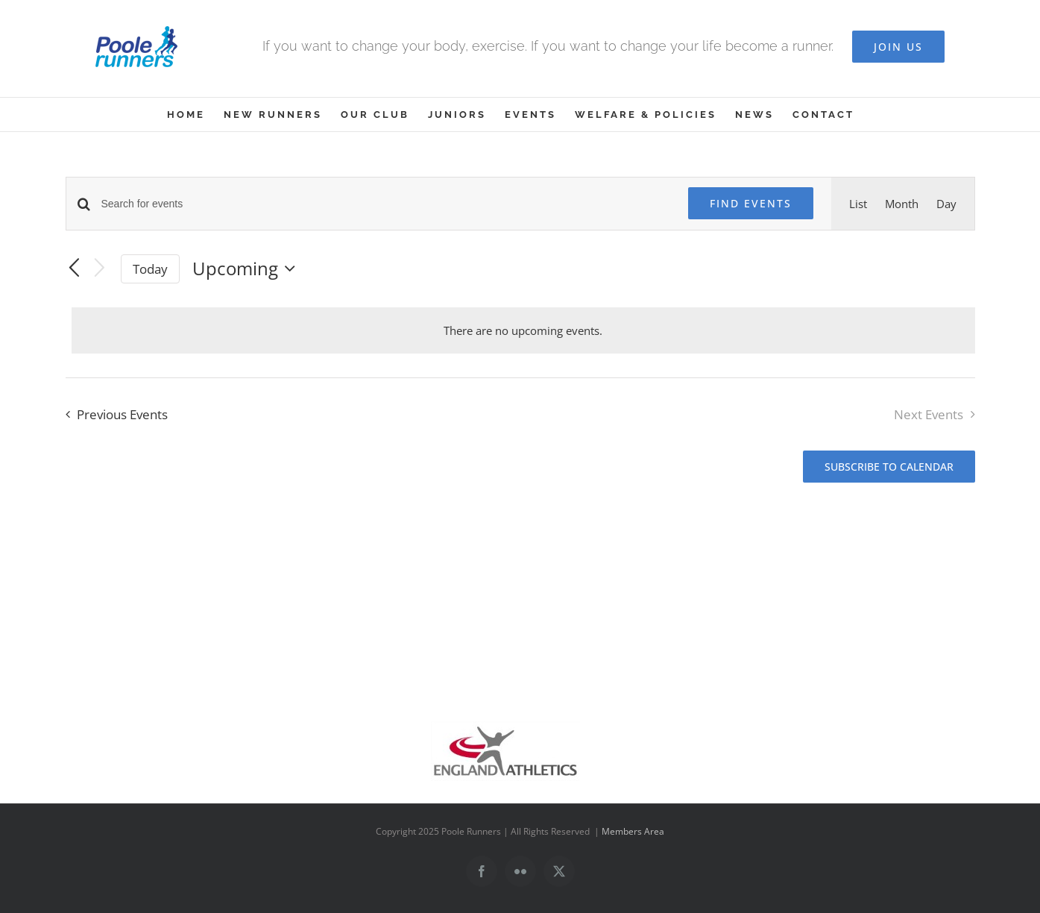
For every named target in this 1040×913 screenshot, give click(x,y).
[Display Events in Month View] (901, 204)
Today (150, 268)
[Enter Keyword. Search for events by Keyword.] (385, 204)
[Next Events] (99, 269)
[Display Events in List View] (858, 204)
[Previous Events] (74, 268)
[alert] (523, 330)
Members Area (633, 831)
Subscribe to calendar (889, 466)
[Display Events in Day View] (946, 204)
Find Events (751, 203)
